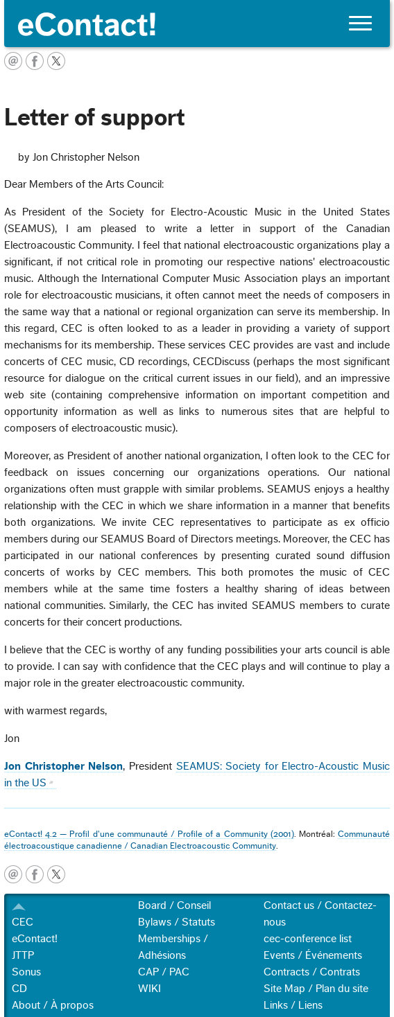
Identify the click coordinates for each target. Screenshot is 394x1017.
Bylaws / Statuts (176, 922)
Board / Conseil (174, 905)
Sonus (26, 972)
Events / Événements (313, 955)
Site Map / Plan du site (316, 988)
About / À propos (53, 1005)
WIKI (149, 988)
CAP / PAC (163, 972)
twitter (56, 874)
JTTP (23, 955)
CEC (22, 922)
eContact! (35, 938)
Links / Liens (293, 1005)
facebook (35, 874)
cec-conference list (308, 938)
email (13, 874)
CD (19, 988)
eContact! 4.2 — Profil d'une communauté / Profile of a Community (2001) (149, 834)
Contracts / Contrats (312, 972)
